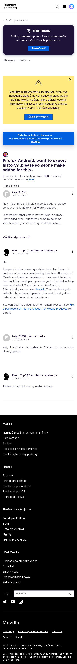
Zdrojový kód (11, 438)
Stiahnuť (8, 475)
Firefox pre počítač (14, 480)
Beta (6, 523)
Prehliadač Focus (13, 496)
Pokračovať (38, 48)
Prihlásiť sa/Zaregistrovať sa (20, 561)
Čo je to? (8, 566)
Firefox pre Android (17, 20)
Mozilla (11, 622)
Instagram (21, 602)
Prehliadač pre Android (17, 486)
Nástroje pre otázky (14, 60)
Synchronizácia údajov (16, 577)
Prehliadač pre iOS (14, 491)
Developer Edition (14, 518)
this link (40, 289)
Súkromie (57, 631)
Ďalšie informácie (38, 117)
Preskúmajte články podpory (20, 454)
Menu (64, 6)
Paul (31, 179)
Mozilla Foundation (25, 648)
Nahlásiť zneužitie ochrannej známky (25, 432)
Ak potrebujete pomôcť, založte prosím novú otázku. (35, 140)
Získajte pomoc (12, 582)
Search (57, 6)
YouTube (13, 602)
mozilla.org (8, 631)
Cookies (7, 637)
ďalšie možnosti (72, 193)
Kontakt (19, 637)
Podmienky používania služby (33, 631)
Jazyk (6, 593)
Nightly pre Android (15, 539)
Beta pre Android (13, 529)
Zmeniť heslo (11, 571)
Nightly (7, 534)
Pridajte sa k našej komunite (20, 448)
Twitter (7, 443)
